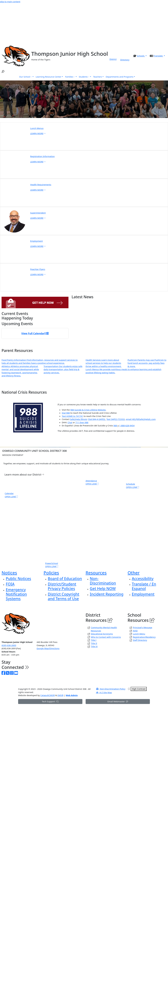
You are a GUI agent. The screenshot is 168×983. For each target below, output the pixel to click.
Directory (124, 59)
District (113, 59)
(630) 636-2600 (9, 645)
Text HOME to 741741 (72, 416)
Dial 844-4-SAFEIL (96, 419)
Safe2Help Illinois (78, 419)
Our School (25, 76)
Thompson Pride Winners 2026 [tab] (88, 116)
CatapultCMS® (47, 695)
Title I (93, 640)
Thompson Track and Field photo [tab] (67, 116)
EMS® (60, 695)
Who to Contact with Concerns (106, 637)
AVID (135, 630)
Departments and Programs (119, 76)
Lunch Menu (139, 633)
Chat (70, 422)
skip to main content (10, 1)
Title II (94, 643)
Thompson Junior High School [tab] (92, 116)
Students (84, 76)
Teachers (97, 76)
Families (70, 76)
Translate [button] (158, 55)
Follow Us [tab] (105, 116)
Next (157, 98)
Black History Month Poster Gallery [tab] (84, 116)
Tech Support (50, 701)
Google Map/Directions (48, 648)
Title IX (94, 646)
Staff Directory (140, 640)
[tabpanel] (84, 99)
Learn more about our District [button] (24, 474)
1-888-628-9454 (127, 425)
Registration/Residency (144, 637)
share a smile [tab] (101, 116)
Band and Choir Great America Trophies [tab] (63, 116)
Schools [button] (141, 55)
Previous (10, 98)
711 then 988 (81, 422)
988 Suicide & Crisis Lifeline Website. (88, 409)
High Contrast (139, 688)
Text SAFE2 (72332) (115, 419)
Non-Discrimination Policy (110, 688)
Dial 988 (66, 412)
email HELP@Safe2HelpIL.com (141, 419)
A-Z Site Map (104, 692)
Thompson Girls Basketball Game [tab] (79, 116)
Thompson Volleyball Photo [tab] (75, 116)
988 (115, 425)
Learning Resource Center (48, 76)
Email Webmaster (117, 701)
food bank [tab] (96, 116)
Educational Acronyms (102, 633)
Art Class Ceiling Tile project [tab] (71, 116)
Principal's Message (142, 627)
